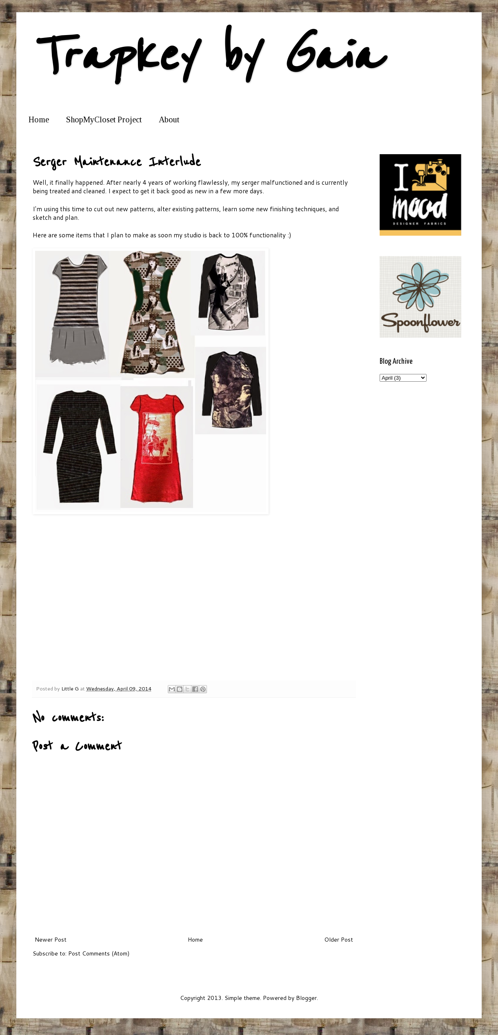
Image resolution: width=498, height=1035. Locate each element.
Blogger (306, 998)
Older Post (338, 939)
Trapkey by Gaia (206, 56)
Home (39, 119)
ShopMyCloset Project (104, 119)
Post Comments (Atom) (98, 953)
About (169, 119)
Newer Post (51, 939)
